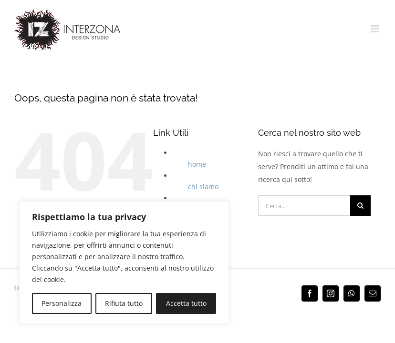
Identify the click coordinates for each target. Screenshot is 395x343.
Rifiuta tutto (124, 303)
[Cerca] (360, 205)
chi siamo (203, 186)
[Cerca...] (304, 205)
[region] (124, 262)
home (197, 164)
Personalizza (62, 303)
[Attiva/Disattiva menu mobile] (376, 29)
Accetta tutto (186, 303)
